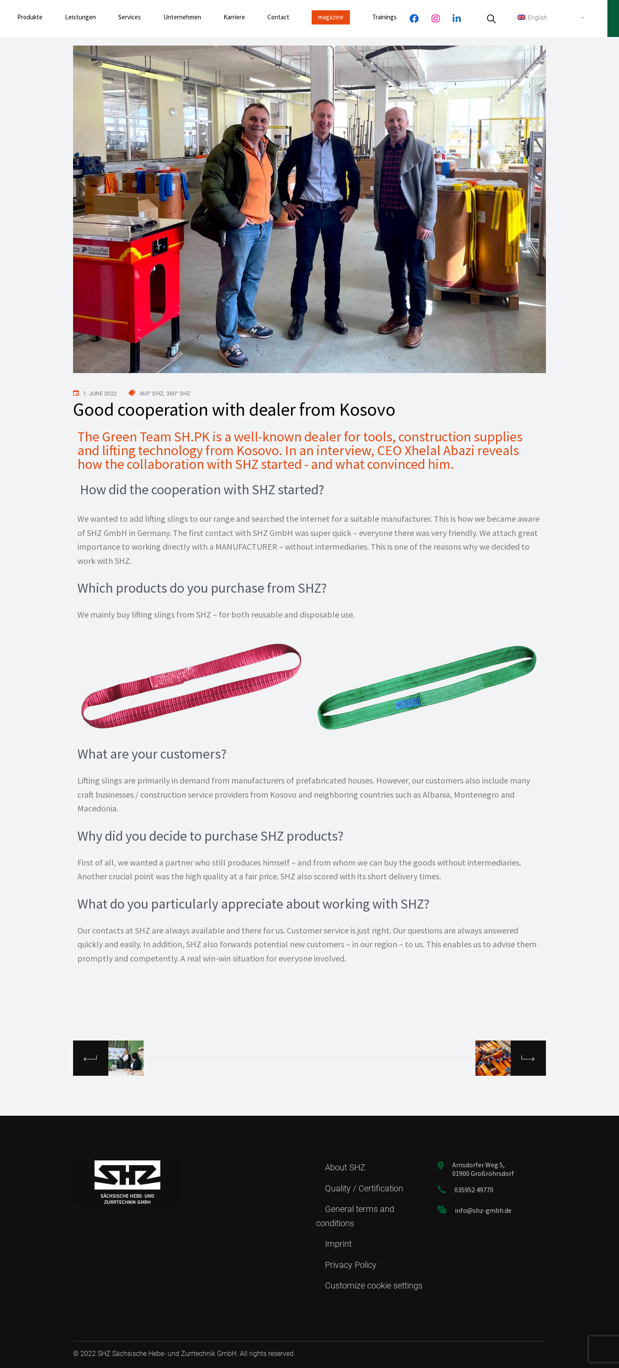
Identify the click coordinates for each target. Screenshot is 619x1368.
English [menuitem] (537, 17)
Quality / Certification (364, 1188)
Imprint (338, 1244)
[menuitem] (551, 18)
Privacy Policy (351, 1265)
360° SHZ (151, 393)
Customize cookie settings (374, 1285)
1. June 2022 (99, 393)
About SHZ (345, 1167)
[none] (551, 18)
